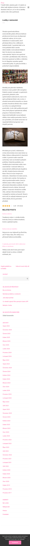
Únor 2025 (6, 345)
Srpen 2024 (6, 364)
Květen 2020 (6, 470)
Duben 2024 (6, 379)
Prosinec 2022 (7, 439)
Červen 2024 (6, 371)
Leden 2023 (6, 436)
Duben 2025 (6, 337)
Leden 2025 (6, 348)
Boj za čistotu (7, 290)
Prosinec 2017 (7, 493)
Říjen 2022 (6, 447)
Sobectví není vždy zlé (22, 266)
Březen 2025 (6, 341)
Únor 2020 (6, 481)
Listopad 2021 (7, 462)
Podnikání (6, 514)
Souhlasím (15, 542)
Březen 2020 (6, 477)
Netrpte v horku (7, 305)
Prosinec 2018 (7, 489)
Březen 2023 (6, 428)
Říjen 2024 (6, 360)
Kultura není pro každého (9, 229)
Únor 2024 (6, 386)
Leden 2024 (6, 390)
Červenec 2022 (7, 455)
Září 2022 (6, 451)
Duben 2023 (6, 424)
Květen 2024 (6, 375)
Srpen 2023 (6, 409)
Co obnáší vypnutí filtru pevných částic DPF (15, 301)
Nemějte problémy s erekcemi (12, 294)
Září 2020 (6, 466)
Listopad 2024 (7, 356)
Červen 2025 (6, 333)
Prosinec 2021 (7, 458)
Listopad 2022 (7, 443)
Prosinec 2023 (7, 394)
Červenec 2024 (7, 367)
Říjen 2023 (6, 402)
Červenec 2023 (7, 413)
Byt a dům (6, 503)
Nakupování (6, 507)
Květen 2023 (6, 421)
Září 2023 (6, 405)
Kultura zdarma (7, 214)
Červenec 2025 (7, 330)
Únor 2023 (6, 432)
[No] (28, 540)
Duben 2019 (6, 485)
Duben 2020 (6, 474)
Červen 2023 (6, 417)
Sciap (2, 3)
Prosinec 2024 (7, 352)
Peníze (5, 510)
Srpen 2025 (6, 326)
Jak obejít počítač (8, 297)
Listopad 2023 (7, 398)
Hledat (5, 274)
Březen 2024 (6, 383)
